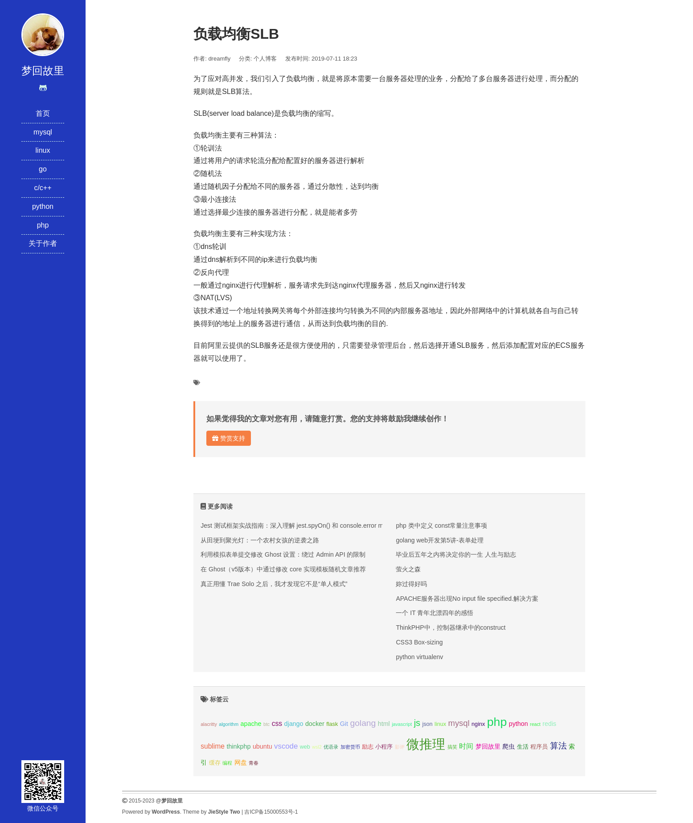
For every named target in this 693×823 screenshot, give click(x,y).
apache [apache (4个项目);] (251, 723)
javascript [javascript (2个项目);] (402, 724)
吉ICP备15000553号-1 (271, 812)
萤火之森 (408, 569)
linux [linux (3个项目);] (440, 724)
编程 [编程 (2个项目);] (227, 763)
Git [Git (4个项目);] (344, 723)
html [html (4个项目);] (384, 723)
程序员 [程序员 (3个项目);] (539, 747)
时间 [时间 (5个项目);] (466, 746)
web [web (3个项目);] (305, 747)
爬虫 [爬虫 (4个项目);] (508, 746)
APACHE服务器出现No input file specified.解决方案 (467, 598)
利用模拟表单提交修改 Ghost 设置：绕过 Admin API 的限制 (283, 554)
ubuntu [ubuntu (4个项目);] (262, 746)
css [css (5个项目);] (277, 723)
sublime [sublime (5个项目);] (213, 746)
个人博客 (265, 58)
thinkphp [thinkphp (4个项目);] (238, 746)
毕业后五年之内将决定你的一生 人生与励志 (456, 554)
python (42, 206)
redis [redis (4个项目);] (549, 723)
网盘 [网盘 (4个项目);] (240, 762)
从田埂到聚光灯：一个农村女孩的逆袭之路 (260, 540)
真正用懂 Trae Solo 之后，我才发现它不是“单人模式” (274, 583)
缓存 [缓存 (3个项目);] (215, 763)
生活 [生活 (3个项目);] (523, 747)
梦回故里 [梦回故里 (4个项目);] (488, 746)
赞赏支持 (228, 438)
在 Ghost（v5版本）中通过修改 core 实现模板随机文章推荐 (283, 569)
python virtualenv (419, 656)
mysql (42, 132)
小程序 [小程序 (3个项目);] (384, 747)
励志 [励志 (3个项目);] (367, 747)
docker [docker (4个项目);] (314, 723)
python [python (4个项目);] (518, 723)
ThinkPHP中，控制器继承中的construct (450, 627)
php (43, 225)
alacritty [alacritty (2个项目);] (209, 724)
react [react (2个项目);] (535, 724)
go (43, 169)
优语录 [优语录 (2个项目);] (331, 747)
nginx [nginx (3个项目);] (478, 724)
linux (43, 150)
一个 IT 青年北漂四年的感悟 (434, 612)
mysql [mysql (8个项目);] (459, 723)
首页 (43, 113)
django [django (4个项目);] (293, 723)
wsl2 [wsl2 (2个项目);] (316, 747)
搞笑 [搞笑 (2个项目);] (452, 747)
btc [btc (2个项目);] (266, 724)
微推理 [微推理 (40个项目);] (425, 744)
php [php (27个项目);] (497, 722)
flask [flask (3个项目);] (332, 724)
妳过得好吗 (411, 583)
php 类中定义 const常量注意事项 (441, 525)
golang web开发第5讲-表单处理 (439, 540)
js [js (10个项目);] (417, 723)
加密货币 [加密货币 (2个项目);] (350, 747)
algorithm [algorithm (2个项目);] (228, 724)
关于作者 (43, 243)
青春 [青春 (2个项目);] (253, 763)
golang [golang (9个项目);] (363, 723)
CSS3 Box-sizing (419, 642)
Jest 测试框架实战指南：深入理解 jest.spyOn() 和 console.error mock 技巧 (304, 525)
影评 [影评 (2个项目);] (400, 747)
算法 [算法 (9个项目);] (558, 745)
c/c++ (42, 187)
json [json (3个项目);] (427, 724)
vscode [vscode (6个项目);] (286, 746)
